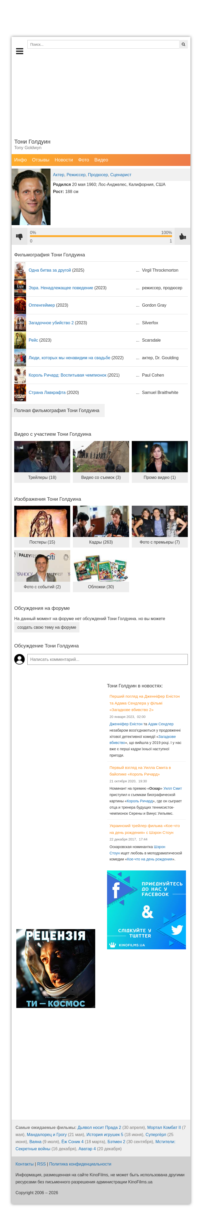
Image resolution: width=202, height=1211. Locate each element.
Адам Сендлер (160, 724)
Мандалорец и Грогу (47, 1134)
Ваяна (35, 1141)
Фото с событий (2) (42, 587)
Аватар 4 (87, 1149)
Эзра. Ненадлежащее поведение (61, 288)
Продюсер (98, 175)
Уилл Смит (172, 788)
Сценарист (120, 175)
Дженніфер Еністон (126, 724)
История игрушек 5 (105, 1134)
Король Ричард (140, 801)
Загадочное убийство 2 (51, 323)
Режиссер (76, 175)
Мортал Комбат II (164, 1127)
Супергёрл (155, 1134)
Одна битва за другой (50, 270)
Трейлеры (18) (42, 477)
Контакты (25, 1164)
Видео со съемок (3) (101, 477)
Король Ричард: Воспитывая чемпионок (67, 375)
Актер (58, 175)
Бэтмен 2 (116, 1141)
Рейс (33, 340)
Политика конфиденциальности (80, 1164)
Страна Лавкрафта (47, 392)
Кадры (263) (101, 542)
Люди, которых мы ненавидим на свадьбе (69, 358)
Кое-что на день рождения (149, 859)
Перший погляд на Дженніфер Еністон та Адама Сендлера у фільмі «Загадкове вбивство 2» (145, 703)
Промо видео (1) (160, 477)
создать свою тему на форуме (46, 627)
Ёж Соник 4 (73, 1141)
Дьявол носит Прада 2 (99, 1127)
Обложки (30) (101, 587)
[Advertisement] (101, 96)
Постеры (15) (42, 542)
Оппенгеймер (42, 305)
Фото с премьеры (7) (160, 542)
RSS (41, 1164)
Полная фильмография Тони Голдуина (56, 410)
